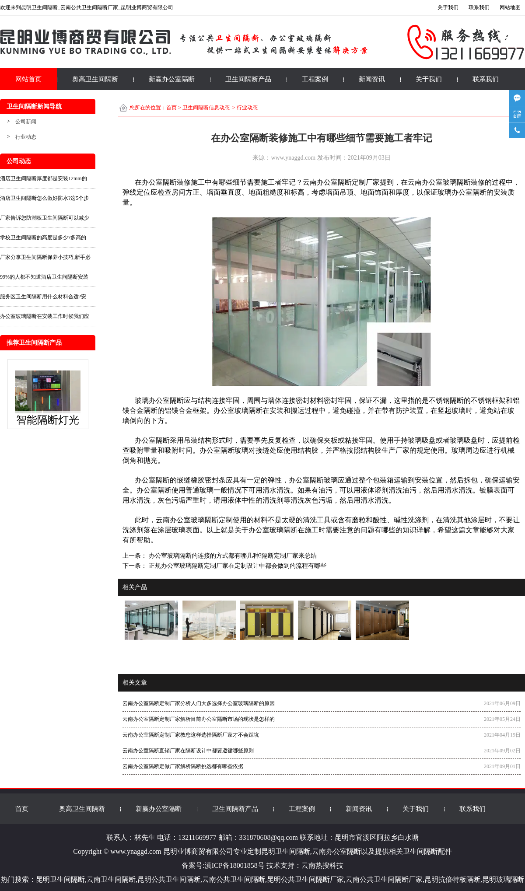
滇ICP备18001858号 (235, 865)
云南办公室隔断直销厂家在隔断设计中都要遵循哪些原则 (188, 751)
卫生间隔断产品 (248, 79)
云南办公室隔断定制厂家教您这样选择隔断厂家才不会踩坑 (190, 735)
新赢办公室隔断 (172, 79)
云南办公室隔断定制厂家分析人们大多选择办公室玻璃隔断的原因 (198, 703)
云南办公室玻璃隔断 (187, 520)
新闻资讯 (372, 79)
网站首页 (28, 79)
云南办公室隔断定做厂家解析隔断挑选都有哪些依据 (182, 766)
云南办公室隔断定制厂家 (341, 182)
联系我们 (485, 79)
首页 (171, 108)
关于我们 (429, 79)
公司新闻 (25, 122)
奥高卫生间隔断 (95, 79)
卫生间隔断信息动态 (206, 108)
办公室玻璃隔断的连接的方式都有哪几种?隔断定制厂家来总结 (232, 555)
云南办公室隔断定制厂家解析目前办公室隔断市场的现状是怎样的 (198, 719)
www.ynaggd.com (293, 157)
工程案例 (315, 79)
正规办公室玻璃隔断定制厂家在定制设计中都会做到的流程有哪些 (236, 566)
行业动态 (25, 137)
